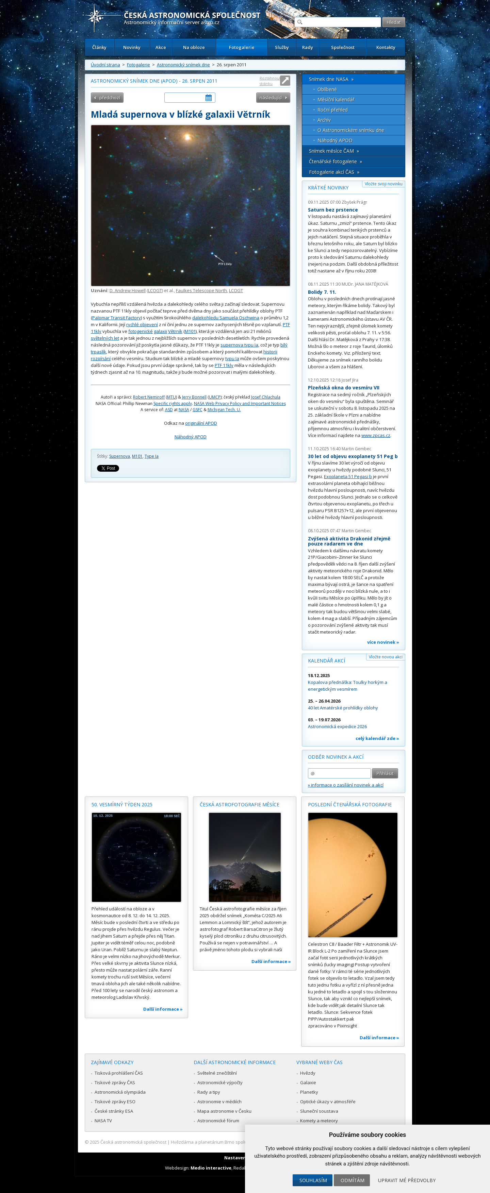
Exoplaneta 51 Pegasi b (348, 476)
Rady (307, 47)
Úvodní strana (105, 65)
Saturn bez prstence (333, 209)
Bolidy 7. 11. (322, 292)
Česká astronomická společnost (133, 1142)
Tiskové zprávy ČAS (115, 1082)
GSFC (197, 410)
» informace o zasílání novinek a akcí (345, 785)
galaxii (160, 331)
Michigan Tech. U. (224, 410)
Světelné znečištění (217, 1073)
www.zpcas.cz (375, 435)
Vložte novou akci (386, 657)
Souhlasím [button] (313, 1180)
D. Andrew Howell (128, 290)
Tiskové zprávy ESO (115, 1101)
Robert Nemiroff (149, 397)
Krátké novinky (328, 187)
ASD (169, 410)
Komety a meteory (319, 1121)
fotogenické (140, 331)
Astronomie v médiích (219, 1101)
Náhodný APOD (191, 437)
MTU (171, 397)
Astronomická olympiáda (120, 1092)
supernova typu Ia (239, 345)
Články (99, 47)
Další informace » (163, 1009)
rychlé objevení (142, 324)
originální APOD (201, 423)
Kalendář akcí (326, 660)
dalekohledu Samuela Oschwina (225, 318)
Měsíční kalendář (336, 99)
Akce (161, 47)
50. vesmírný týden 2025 (122, 804)
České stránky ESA (114, 1111)
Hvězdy (307, 1073)
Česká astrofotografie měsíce (239, 804)
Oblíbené (327, 89)
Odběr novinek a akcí (335, 757)
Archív (324, 120)
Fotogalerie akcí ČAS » (334, 172)
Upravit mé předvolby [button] (407, 1180)
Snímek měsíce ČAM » (334, 151)
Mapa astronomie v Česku (224, 1111)
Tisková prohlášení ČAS (119, 1073)
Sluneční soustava (319, 1111)
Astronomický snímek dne (183, 65)
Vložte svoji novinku (384, 184)
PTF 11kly (224, 365)
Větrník (175, 331)
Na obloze (194, 47)
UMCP (214, 397)
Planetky (309, 1092)
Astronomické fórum (218, 1121)
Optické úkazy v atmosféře (328, 1101)
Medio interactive (211, 1168)
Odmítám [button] (352, 1180)
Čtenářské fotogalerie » (335, 161)
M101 (190, 331)
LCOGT (155, 290)
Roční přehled (332, 109)
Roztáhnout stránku (270, 81)
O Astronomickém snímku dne (350, 130)
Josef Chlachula (265, 397)
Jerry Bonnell (194, 397)
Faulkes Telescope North (201, 290)
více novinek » (383, 642)
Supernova (119, 456)
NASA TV (103, 1121)
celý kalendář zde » (377, 738)
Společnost (343, 47)
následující (271, 98)
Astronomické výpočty (220, 1082)
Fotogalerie (242, 47)
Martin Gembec (356, 449)
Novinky (132, 47)
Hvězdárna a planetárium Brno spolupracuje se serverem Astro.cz (239, 1142)
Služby (282, 47)
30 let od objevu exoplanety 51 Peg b (353, 456)
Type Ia (152, 456)
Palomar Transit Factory (116, 318)
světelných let (105, 338)
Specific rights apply (172, 403)
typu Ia (232, 358)
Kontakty (385, 47)
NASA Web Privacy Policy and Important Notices (240, 403)
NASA (184, 410)
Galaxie (308, 1082)
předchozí (109, 98)
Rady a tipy (208, 1092)
